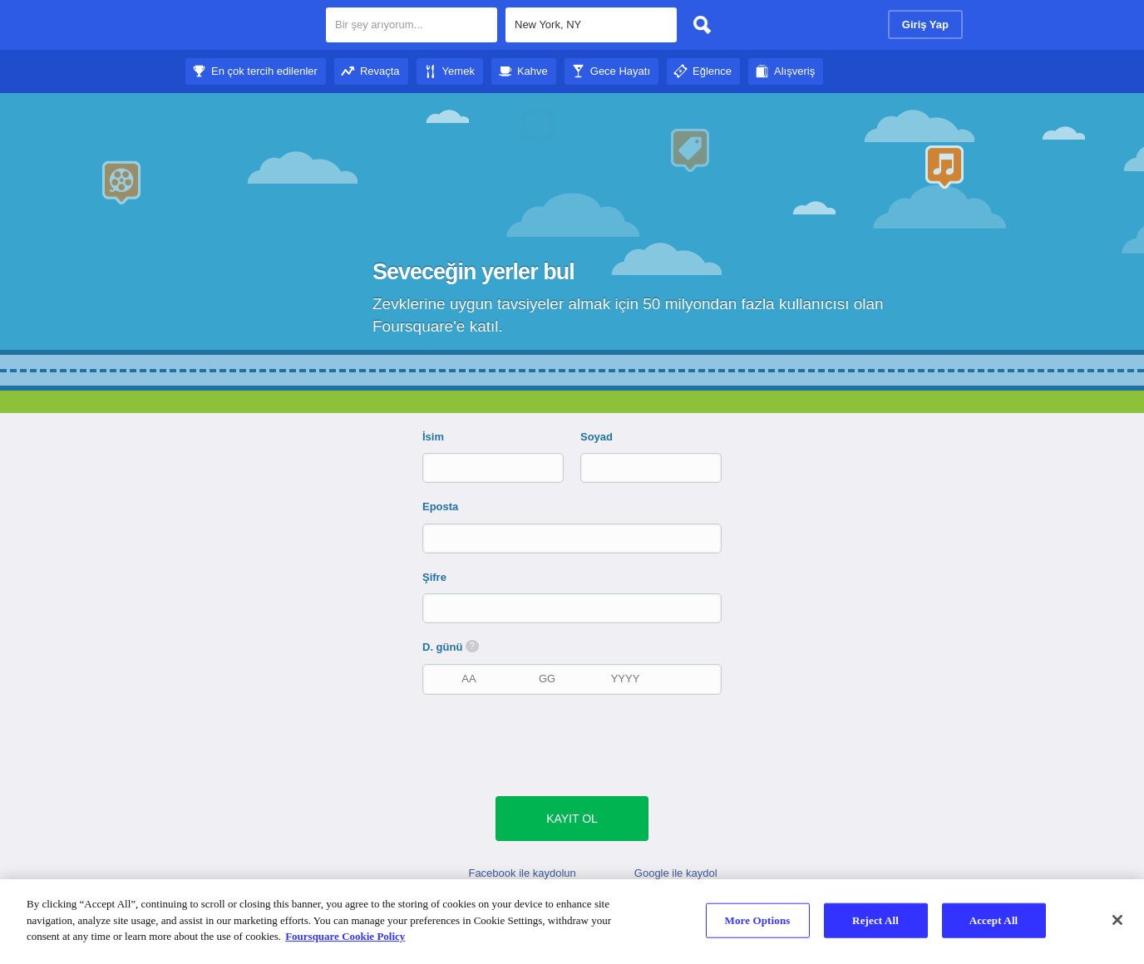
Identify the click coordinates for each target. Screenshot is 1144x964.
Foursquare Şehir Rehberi (250, 26)
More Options (758, 920)
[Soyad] (637, 467)
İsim (433, 436)
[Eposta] (573, 538)
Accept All (993, 920)
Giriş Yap (925, 24)
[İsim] (479, 467)
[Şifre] (573, 608)
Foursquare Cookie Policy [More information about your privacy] (345, 936)
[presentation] (580, 743)
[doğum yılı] (625, 678)
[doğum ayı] (469, 678)
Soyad (596, 436)
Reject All (875, 920)
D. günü (450, 646)
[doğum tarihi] (547, 678)
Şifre (434, 577)
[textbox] (591, 24)
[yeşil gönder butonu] (572, 818)
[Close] (1117, 920)
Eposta (440, 506)
